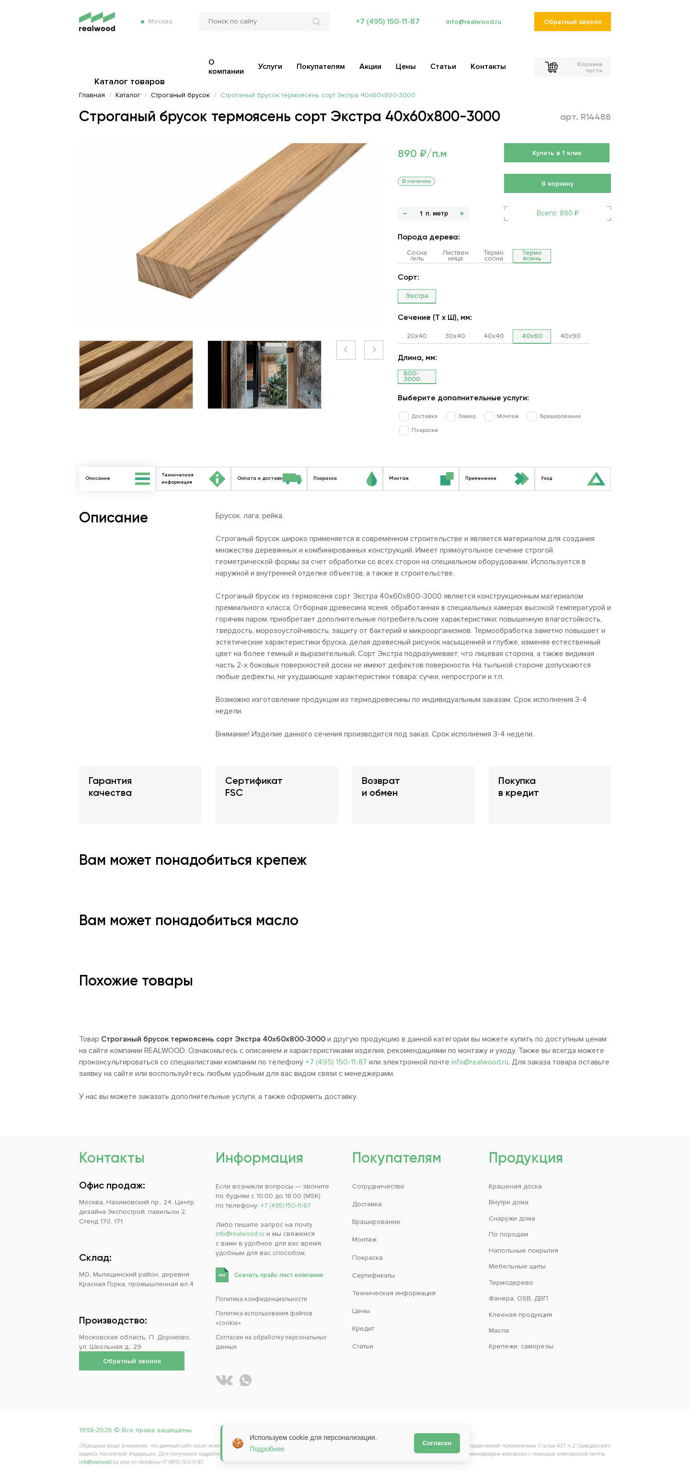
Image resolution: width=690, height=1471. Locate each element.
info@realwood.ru (471, 29)
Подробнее (267, 1449)
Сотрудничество (378, 1176)
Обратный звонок (572, 29)
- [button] (405, 213)
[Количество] (421, 213)
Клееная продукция (520, 1305)
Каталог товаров (132, 62)
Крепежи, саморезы (521, 1337)
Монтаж (494, 415)
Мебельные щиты (517, 1256)
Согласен (437, 1443)
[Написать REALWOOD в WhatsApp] (245, 1370)
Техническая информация (394, 1283)
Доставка (420, 415)
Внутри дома (509, 1192)
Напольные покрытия (523, 1240)
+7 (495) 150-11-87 (383, 29)
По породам (508, 1224)
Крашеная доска (515, 1176)
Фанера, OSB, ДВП (518, 1288)
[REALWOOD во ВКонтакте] (224, 1370)
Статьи (362, 1337)
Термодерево (511, 1272)
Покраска (591, 415)
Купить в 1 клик (556, 153)
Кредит (363, 1319)
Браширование (541, 415)
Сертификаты (373, 1265)
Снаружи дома (512, 1208)
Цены (361, 1301)
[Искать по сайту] (314, 28)
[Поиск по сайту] (260, 28)
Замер (457, 415)
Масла (499, 1320)
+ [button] (462, 213)
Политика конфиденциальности (266, 1289)
